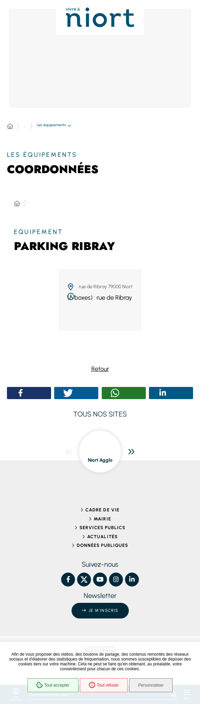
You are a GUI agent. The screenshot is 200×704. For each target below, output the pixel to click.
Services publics (103, 527)
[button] (21, 393)
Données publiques (102, 545)
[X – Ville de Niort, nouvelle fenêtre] (84, 579)
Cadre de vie (102, 509)
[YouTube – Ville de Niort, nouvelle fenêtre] (100, 579)
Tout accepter (52, 685)
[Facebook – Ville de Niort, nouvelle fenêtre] (68, 579)
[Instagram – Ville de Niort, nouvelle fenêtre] (116, 579)
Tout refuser (104, 685)
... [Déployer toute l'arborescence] (25, 125)
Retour (100, 369)
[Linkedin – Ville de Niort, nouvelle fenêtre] (132, 579)
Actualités (102, 536)
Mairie (102, 518)
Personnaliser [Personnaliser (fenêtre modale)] (151, 685)
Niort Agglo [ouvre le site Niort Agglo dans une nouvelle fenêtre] (100, 460)
